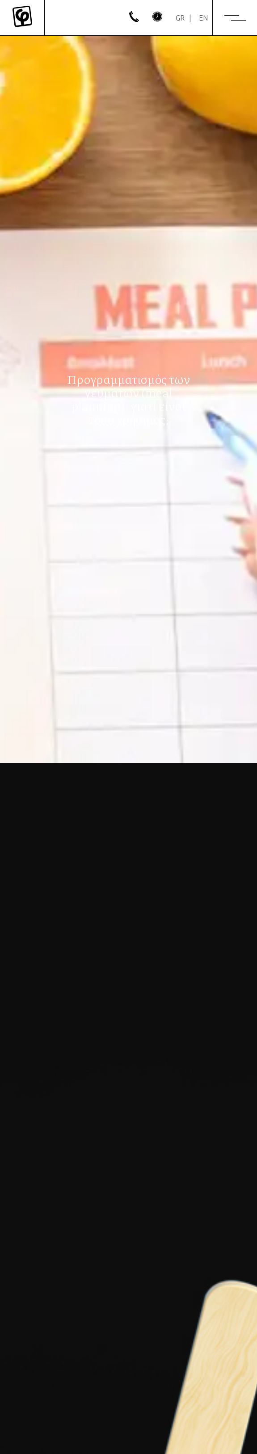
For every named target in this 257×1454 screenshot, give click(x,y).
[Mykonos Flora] (22, 18)
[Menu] (235, 18)
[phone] (134, 19)
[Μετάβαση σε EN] (203, 17)
